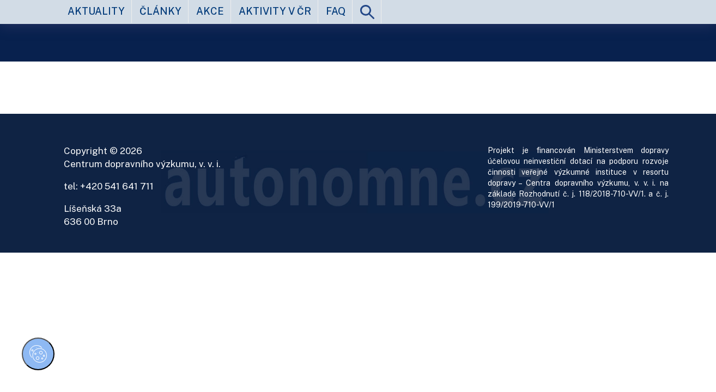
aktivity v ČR (275, 11)
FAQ (335, 11)
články (160, 11)
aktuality (96, 11)
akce (210, 11)
